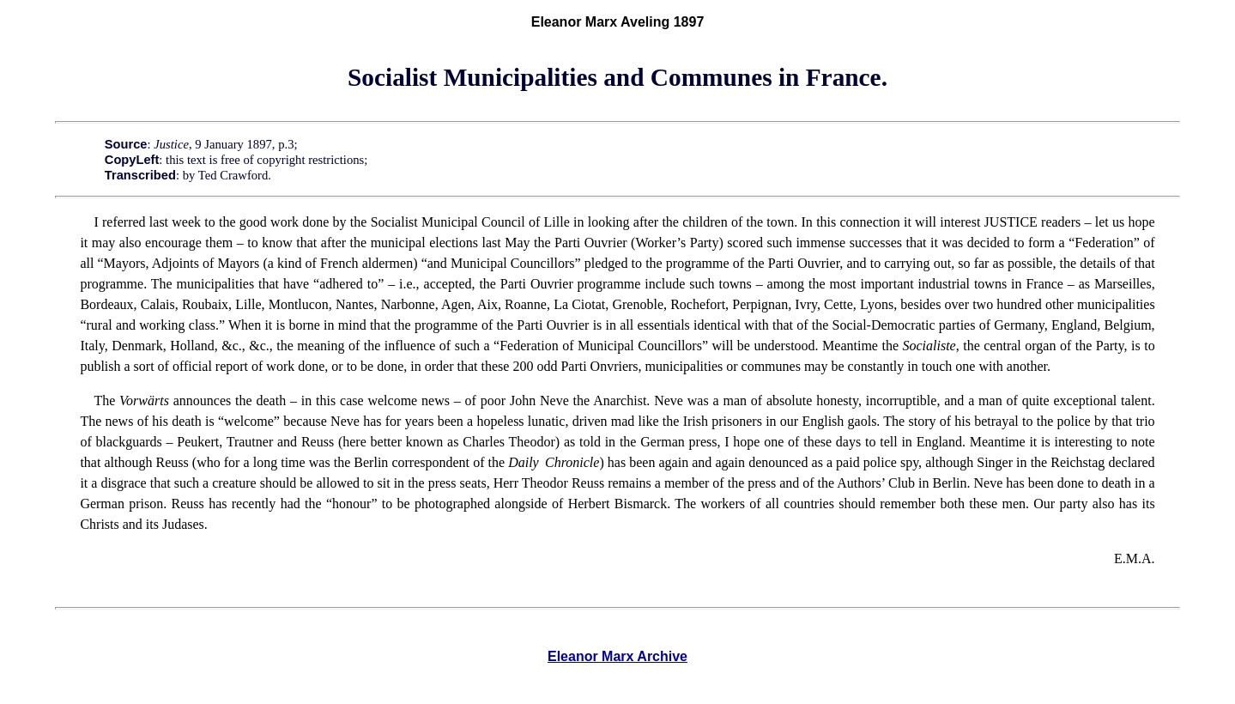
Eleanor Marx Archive (617, 656)
